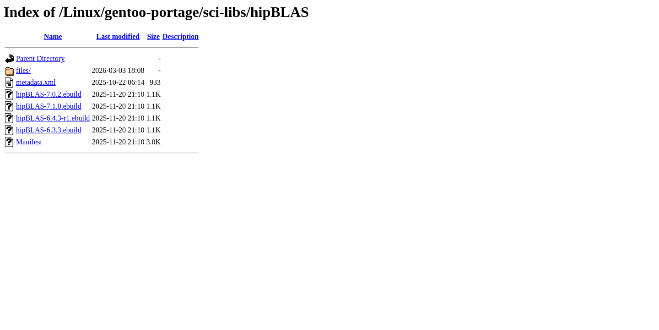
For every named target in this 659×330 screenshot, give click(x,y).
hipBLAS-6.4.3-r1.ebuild (53, 118)
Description (180, 36)
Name (53, 36)
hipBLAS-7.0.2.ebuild (48, 94)
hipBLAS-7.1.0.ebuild (48, 106)
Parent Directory (40, 58)
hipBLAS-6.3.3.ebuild (48, 130)
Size (153, 36)
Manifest (29, 142)
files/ (23, 70)
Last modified (118, 36)
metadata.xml (36, 82)
